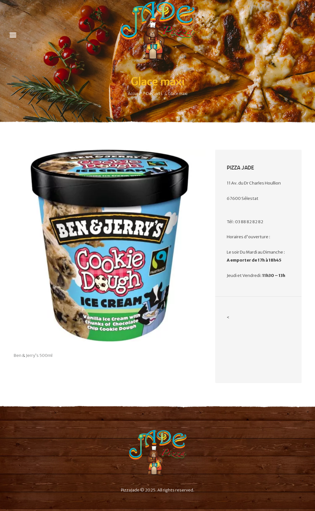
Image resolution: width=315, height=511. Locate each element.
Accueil (134, 93)
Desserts (154, 93)
